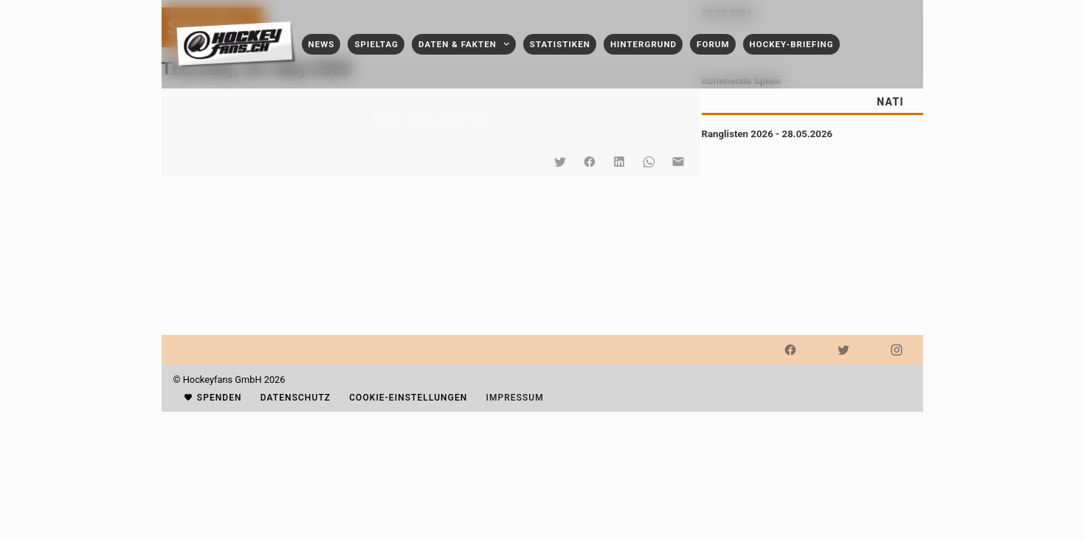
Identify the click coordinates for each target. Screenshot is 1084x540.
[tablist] (812, 102)
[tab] (890, 102)
